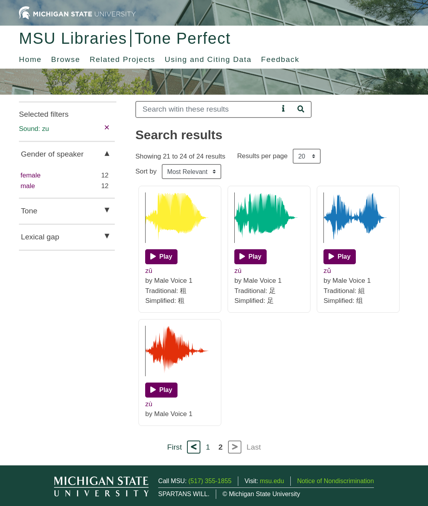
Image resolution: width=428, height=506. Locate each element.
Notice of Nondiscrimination (335, 481)
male (28, 186)
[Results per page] (307, 156)
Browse (65, 59)
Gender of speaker (52, 154)
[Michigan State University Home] (77, 12)
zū (148, 270)
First (174, 447)
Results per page (262, 156)
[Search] (207, 109)
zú (237, 270)
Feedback (280, 59)
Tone (29, 211)
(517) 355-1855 (210, 481)
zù (148, 404)
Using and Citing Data (208, 59)
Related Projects (122, 59)
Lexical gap (40, 237)
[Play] (161, 256)
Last (254, 447)
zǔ (327, 270)
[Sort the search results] (191, 171)
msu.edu (272, 481)
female (31, 175)
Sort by (146, 171)
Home (30, 59)
